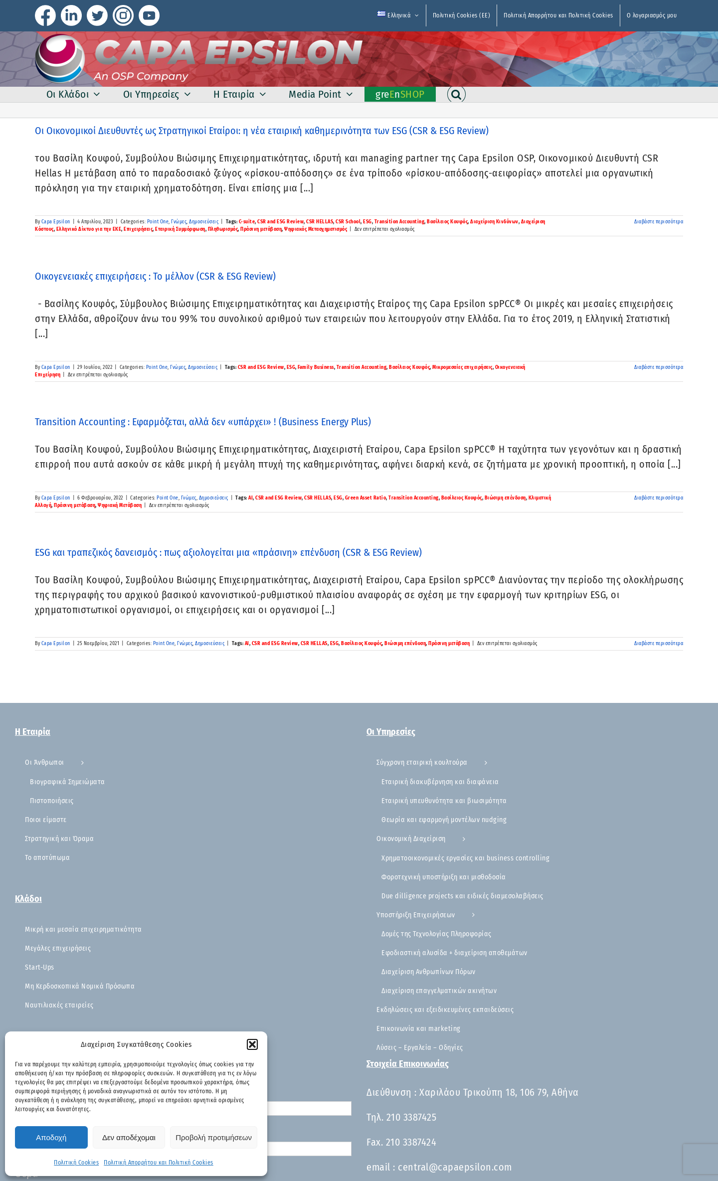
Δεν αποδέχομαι (129, 1137)
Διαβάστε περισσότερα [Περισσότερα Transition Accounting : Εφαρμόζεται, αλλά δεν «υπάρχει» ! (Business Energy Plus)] (658, 498)
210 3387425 (411, 1117)
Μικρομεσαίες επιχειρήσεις (462, 367)
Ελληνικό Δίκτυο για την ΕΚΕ (89, 229)
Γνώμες (178, 222)
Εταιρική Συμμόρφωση (180, 229)
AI (250, 498)
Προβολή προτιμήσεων (214, 1137)
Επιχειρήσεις (138, 229)
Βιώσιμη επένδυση (505, 498)
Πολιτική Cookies (76, 1162)
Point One (158, 222)
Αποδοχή (51, 1137)
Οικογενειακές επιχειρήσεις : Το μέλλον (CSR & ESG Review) (155, 276)
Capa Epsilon (55, 222)
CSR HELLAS (319, 222)
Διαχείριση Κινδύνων (494, 222)
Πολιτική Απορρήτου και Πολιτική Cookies (158, 1162)
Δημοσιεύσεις (203, 222)
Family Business (316, 367)
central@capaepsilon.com (455, 1167)
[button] (252, 1044)
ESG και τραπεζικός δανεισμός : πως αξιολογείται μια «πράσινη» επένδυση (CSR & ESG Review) (228, 552)
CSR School (348, 222)
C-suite (247, 222)
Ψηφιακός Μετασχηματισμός (315, 229)
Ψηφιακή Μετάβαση (120, 505)
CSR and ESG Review (280, 222)
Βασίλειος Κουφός (447, 222)
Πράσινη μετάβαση (261, 229)
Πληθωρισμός (223, 229)
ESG (367, 222)
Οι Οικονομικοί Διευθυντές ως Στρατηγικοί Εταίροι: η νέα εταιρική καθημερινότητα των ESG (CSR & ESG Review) (262, 131)
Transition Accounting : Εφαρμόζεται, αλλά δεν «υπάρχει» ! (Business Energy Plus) (203, 422)
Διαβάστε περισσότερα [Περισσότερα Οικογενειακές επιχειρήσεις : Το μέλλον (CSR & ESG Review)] (658, 367)
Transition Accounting (399, 222)
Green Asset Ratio (365, 498)
